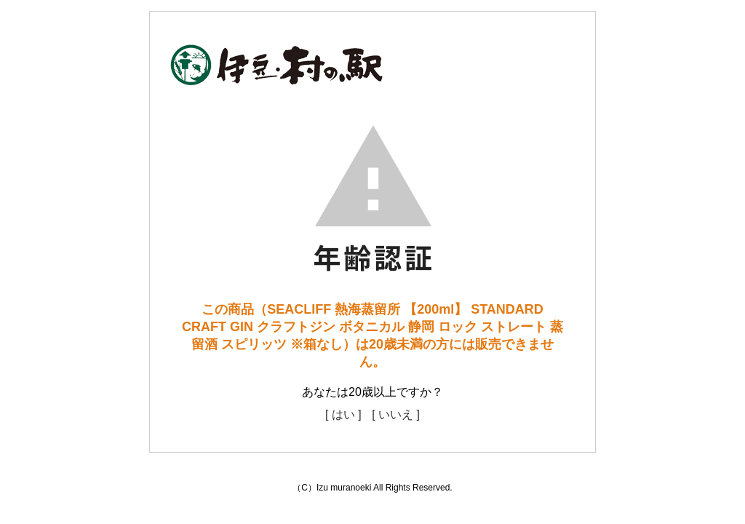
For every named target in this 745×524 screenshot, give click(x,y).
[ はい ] (343, 414)
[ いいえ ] (396, 414)
